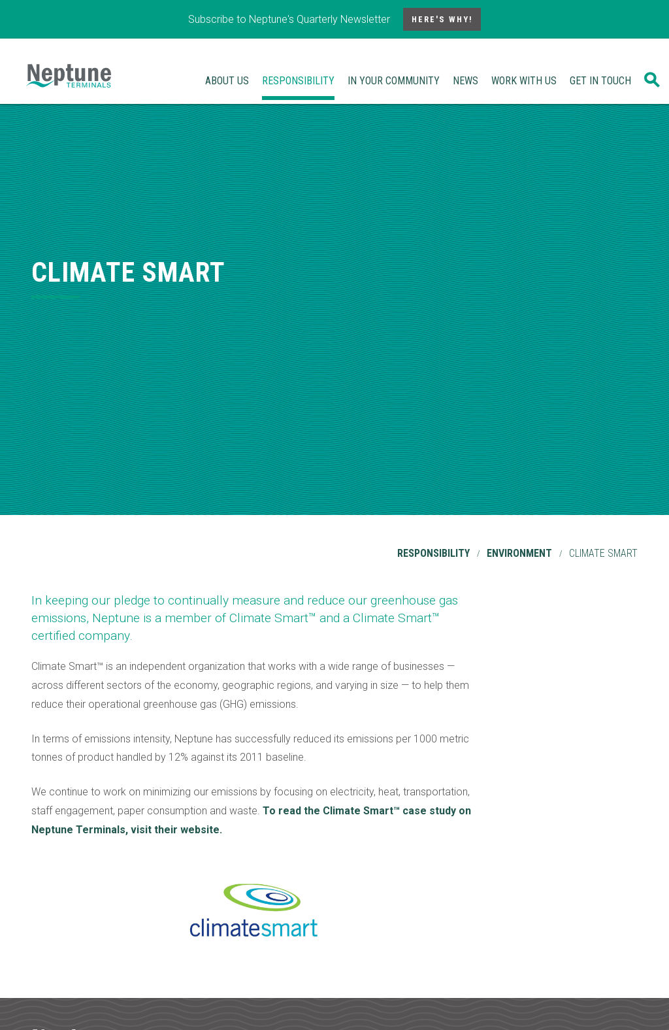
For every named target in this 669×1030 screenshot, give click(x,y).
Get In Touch (600, 81)
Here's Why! (442, 19)
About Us (227, 81)
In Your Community (394, 81)
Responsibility (298, 81)
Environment (519, 553)
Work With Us (524, 81)
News (465, 81)
